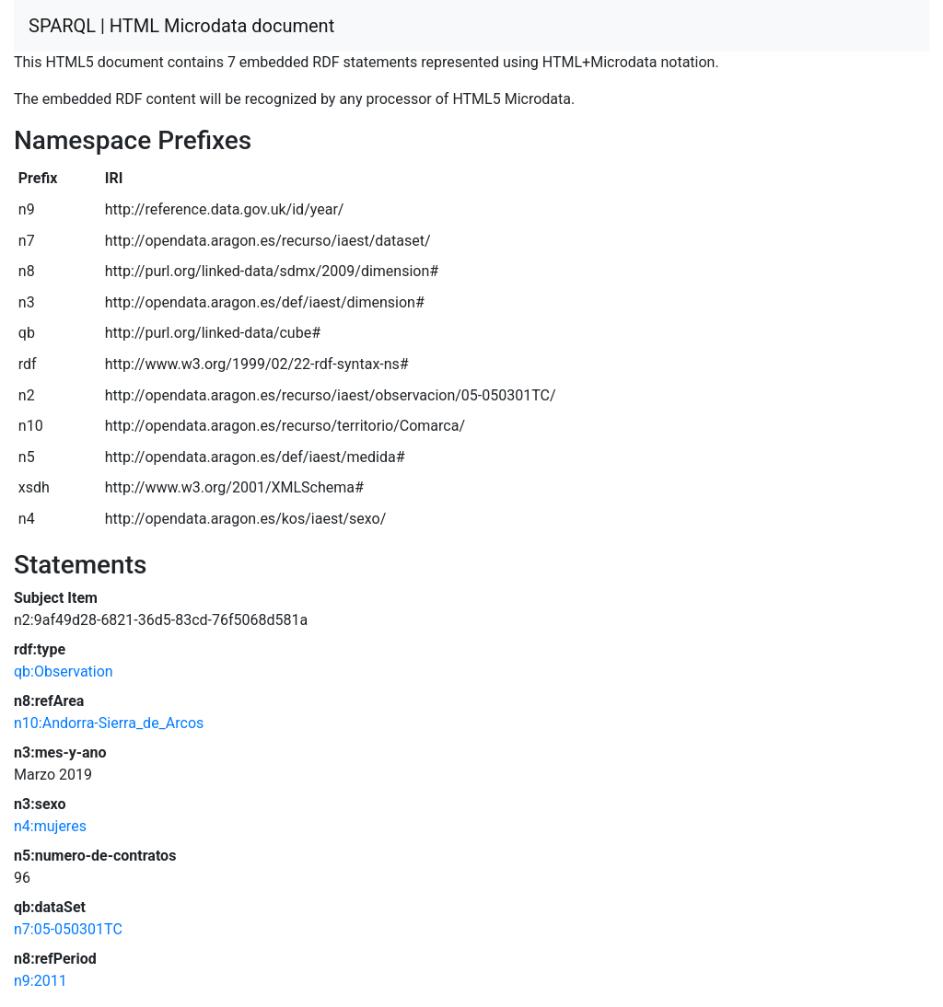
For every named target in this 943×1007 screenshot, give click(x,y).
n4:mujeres (50, 826)
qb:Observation (63, 671)
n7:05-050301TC (68, 929)
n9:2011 (40, 981)
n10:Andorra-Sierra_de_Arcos (109, 723)
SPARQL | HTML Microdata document (181, 26)
